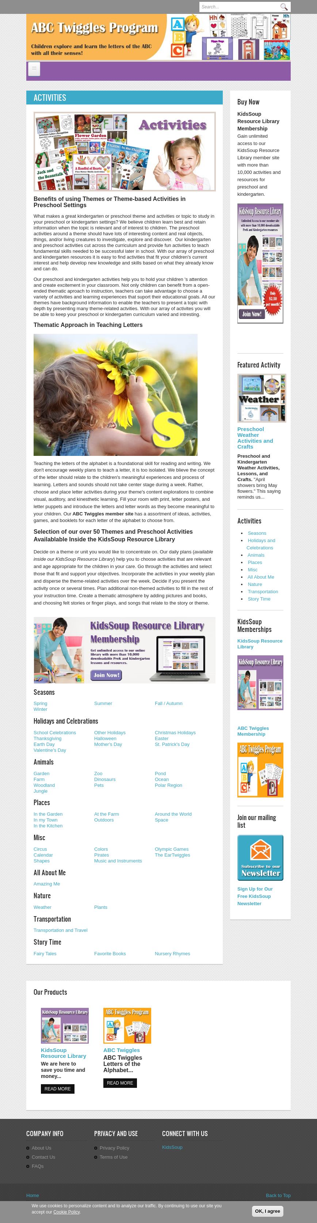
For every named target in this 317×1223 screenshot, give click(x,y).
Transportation (52, 918)
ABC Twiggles (121, 1050)
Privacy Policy (114, 1148)
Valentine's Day (50, 750)
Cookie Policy (66, 1212)
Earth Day (44, 744)
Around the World (173, 814)
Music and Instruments (118, 861)
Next (278, 43)
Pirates (101, 855)
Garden (41, 773)
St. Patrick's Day (172, 744)
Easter (162, 738)
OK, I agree (267, 1212)
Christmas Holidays (175, 732)
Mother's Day (108, 744)
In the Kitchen (48, 825)
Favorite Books (110, 953)
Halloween (105, 738)
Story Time (47, 941)
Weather (42, 907)
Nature (42, 895)
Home (32, 1195)
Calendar (43, 855)
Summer (103, 703)
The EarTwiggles (172, 855)
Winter (40, 709)
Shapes (42, 861)
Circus (40, 849)
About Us (41, 1148)
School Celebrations (55, 732)
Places (42, 802)
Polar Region (168, 785)
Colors (101, 849)
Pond (160, 773)
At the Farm (106, 814)
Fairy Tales (45, 953)
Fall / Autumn (169, 703)
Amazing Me (47, 884)
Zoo (98, 773)
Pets (99, 785)
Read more (58, 1088)
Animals (44, 761)
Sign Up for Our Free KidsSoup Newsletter (255, 896)
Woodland (44, 785)
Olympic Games (171, 849)
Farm (39, 779)
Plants (100, 907)
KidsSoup (172, 1147)
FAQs (38, 1166)
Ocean (162, 779)
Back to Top (278, 1195)
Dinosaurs (105, 779)
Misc (39, 837)
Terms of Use (114, 1157)
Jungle (40, 791)
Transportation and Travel (61, 930)
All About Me (50, 872)
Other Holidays (110, 732)
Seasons (44, 692)
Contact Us (43, 1157)
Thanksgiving (48, 738)
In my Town (46, 820)
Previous (268, 43)
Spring (40, 703)
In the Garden (48, 814)
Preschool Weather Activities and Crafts (255, 438)
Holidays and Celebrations (66, 720)
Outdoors (104, 820)
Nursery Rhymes (172, 953)
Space (161, 820)
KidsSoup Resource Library (63, 1053)
